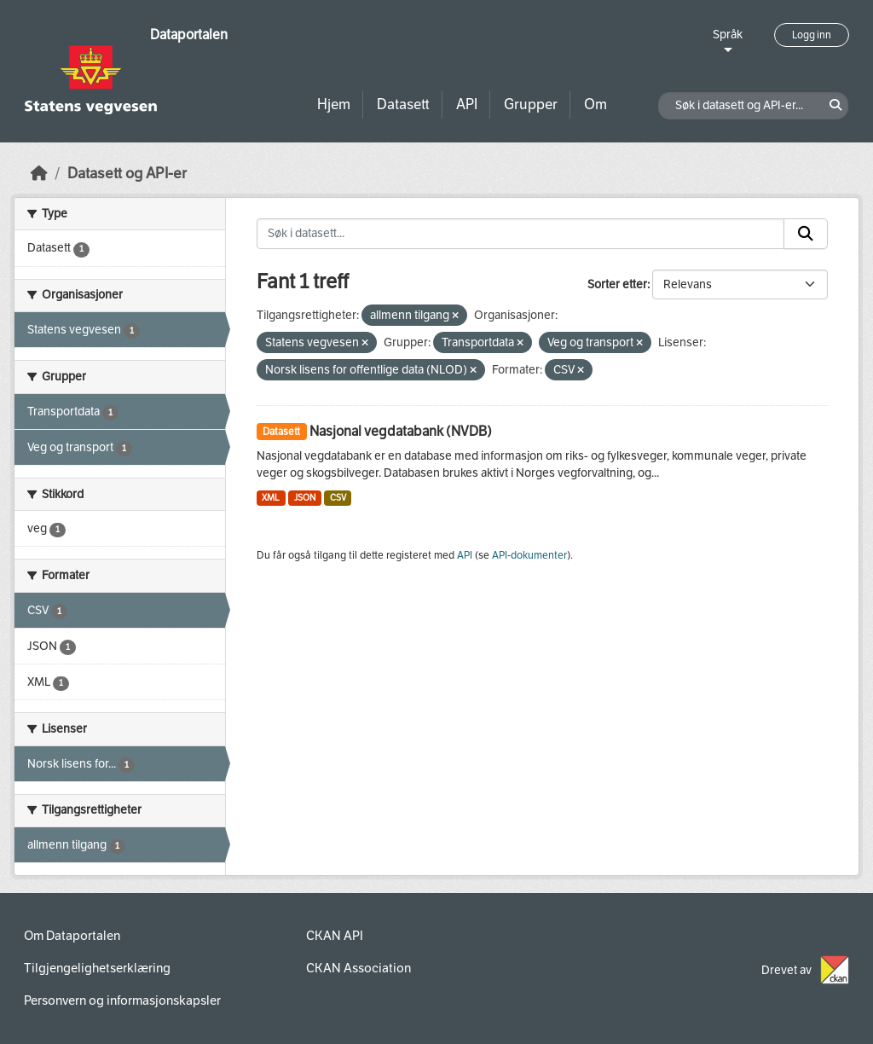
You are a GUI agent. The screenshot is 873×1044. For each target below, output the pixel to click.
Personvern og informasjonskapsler (122, 1000)
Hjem (333, 104)
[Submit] (805, 233)
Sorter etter (617, 284)
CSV (338, 497)
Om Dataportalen (72, 935)
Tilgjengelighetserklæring (97, 968)
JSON (304, 497)
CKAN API (334, 935)
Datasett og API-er (127, 174)
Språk (728, 34)
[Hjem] (39, 174)
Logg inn (811, 35)
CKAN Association (358, 968)
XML (271, 497)
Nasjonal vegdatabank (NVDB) (400, 431)
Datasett (403, 104)
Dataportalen (189, 34)
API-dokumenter (529, 555)
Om (595, 104)
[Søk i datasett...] (521, 233)
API (466, 104)
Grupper (531, 104)
